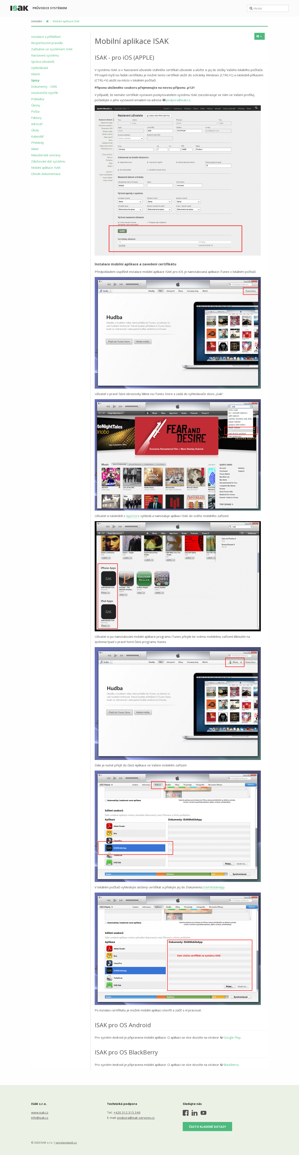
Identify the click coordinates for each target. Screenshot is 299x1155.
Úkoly (35, 130)
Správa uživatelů (42, 61)
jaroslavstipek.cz (66, 1142)
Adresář (37, 124)
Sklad (34, 149)
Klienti (35, 74)
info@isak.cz (39, 1118)
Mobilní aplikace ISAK (66, 21)
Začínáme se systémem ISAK (52, 49)
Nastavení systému (45, 55)
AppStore (133, 516)
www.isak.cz (39, 1112)
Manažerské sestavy (46, 155)
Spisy (35, 80)
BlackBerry (231, 1065)
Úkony (35, 105)
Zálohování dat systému (48, 161)
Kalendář (37, 136)
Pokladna (37, 99)
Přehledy (37, 142)
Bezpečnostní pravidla (47, 43)
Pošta (35, 111)
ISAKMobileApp (214, 887)
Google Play (232, 1037)
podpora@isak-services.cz (136, 1118)
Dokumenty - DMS (44, 86)
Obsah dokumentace (46, 174)
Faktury (36, 118)
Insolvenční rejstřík (44, 93)
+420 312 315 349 (127, 1112)
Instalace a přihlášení (46, 36)
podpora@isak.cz (178, 100)
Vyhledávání (39, 68)
